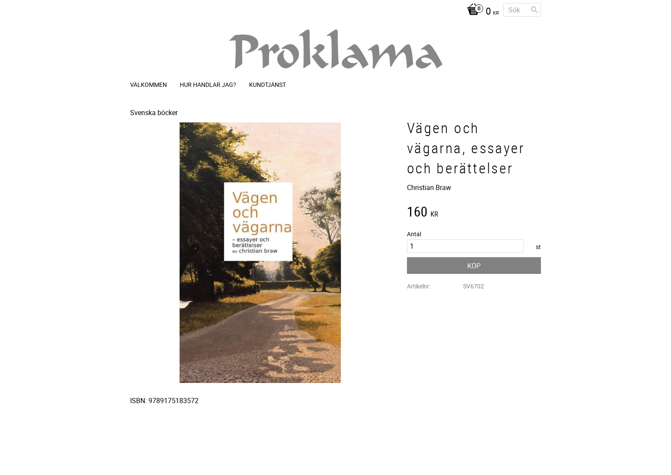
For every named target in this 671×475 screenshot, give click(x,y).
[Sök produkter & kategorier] (522, 10)
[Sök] (534, 9)
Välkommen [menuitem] (148, 84)
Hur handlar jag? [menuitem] (208, 84)
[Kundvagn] (481, 12)
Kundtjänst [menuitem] (267, 84)
